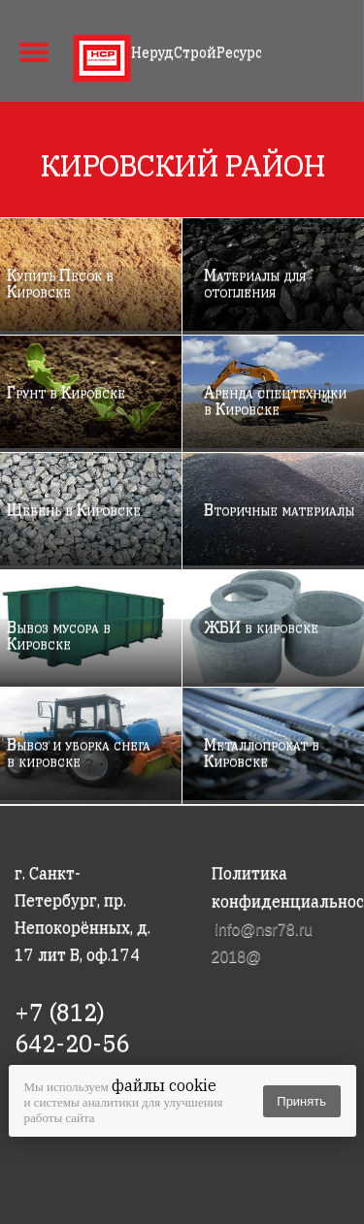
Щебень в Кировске (74, 509)
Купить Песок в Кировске (60, 283)
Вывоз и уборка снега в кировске (78, 752)
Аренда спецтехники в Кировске (275, 400)
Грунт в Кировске (66, 392)
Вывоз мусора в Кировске (59, 635)
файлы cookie (164, 1085)
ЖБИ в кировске (261, 626)
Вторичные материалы (279, 509)
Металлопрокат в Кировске (261, 752)
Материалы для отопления (255, 283)
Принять (301, 1101)
